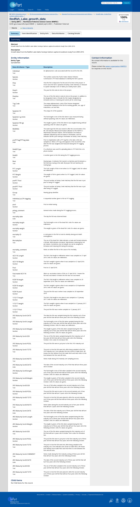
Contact (48, 494)
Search (30, 10)
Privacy (78, 494)
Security (84, 494)
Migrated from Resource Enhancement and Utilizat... (77, 14)
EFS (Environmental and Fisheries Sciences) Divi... (44, 14)
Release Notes (56, 494)
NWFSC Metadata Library (19, 14)
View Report (124, 21)
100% (123, 17)
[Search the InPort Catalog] (111, 3)
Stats (39, 10)
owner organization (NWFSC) (116, 66)
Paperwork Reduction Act (95, 494)
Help (47, 10)
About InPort (40, 494)
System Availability (68, 494)
